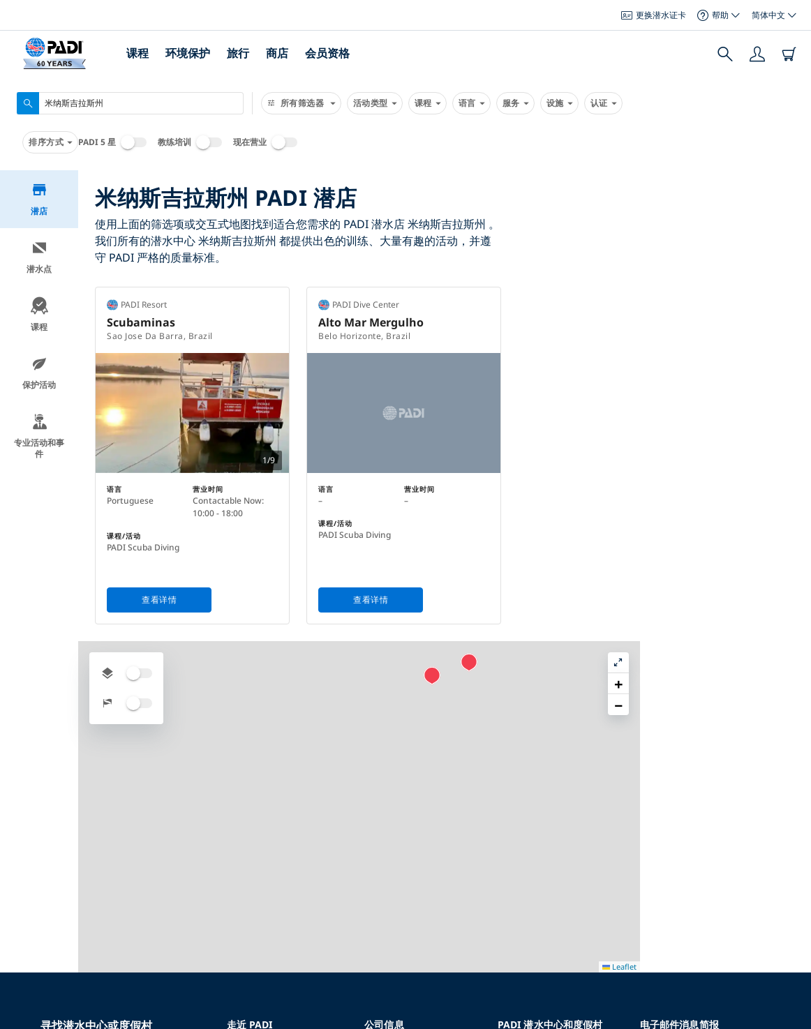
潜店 (39, 199)
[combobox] (130, 103)
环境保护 (187, 53)
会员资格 (327, 53)
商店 (277, 53)
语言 (471, 103)
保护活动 (39, 373)
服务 (515, 103)
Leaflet (790, 1017)
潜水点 (39, 257)
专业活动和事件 (39, 436)
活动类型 (374, 103)
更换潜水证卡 (653, 15)
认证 (603, 103)
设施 (559, 103)
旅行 (238, 53)
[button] (652, 367)
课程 (137, 53)
